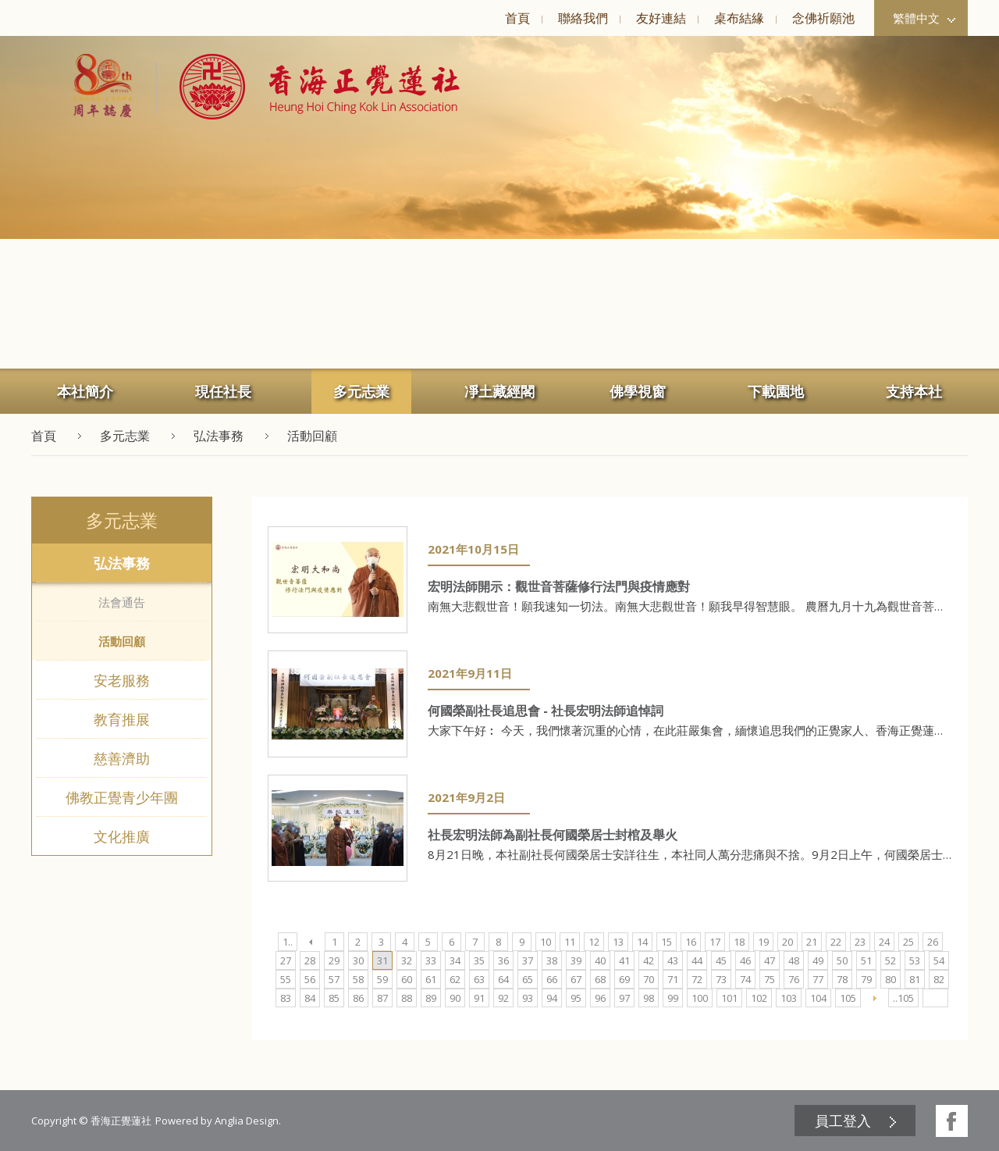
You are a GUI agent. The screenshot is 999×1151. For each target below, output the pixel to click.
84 (309, 998)
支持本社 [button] (914, 391)
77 (817, 979)
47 (769, 960)
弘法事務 (122, 563)
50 (842, 960)
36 (503, 960)
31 (382, 960)
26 (932, 942)
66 (551, 979)
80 (890, 979)
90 (455, 998)
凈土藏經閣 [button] (499, 391)
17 (714, 942)
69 (624, 979)
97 (624, 998)
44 (696, 960)
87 (382, 998)
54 (938, 960)
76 (793, 979)
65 (527, 979)
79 (866, 979)
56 (309, 979)
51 (866, 960)
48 (793, 960)
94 (551, 998)
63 (479, 979)
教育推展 (122, 719)
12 (593, 942)
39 (576, 960)
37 (527, 960)
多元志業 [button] (361, 391)
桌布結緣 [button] (739, 18)
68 (600, 979)
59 (382, 979)
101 (729, 998)
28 (309, 960)
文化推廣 (122, 836)
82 (938, 979)
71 (672, 979)
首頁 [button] (517, 18)
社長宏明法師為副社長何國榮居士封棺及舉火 (552, 835)
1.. (288, 942)
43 (672, 960)
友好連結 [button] (661, 18)
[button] (308, 86)
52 (890, 960)
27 (285, 960)
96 (600, 998)
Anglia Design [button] (247, 1121)
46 (745, 960)
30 (358, 960)
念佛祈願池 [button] (823, 18)
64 (503, 979)
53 (914, 960)
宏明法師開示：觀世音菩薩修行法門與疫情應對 (559, 586)
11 (569, 942)
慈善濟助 (122, 758)
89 (430, 998)
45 (721, 960)
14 (642, 942)
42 (648, 960)
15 (666, 942)
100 (699, 998)
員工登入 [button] (843, 1120)
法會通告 (121, 602)
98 (648, 998)
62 (455, 979)
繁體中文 (924, 18)
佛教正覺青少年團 (122, 797)
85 (334, 998)
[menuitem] (517, 18)
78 (842, 979)
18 (739, 942)
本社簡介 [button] (85, 391)
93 (527, 998)
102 (759, 998)
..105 (903, 998)
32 (406, 960)
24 (884, 942)
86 (358, 998)
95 (576, 998)
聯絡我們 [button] (583, 18)
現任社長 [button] (223, 391)
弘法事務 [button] (219, 436)
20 (787, 942)
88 (406, 998)
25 (908, 942)
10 (545, 942)
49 (817, 960)
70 (648, 979)
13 (618, 942)
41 (624, 960)
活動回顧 (121, 641)
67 (576, 979)
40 (600, 960)
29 (334, 960)
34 (455, 960)
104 (818, 998)
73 (721, 979)
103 (788, 998)
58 (358, 979)
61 (430, 979)
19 (763, 942)
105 (848, 998)
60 (406, 979)
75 (769, 979)
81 (914, 979)
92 (503, 998)
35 (479, 960)
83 (285, 998)
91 (479, 998)
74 (745, 979)
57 (334, 979)
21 (811, 942)
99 (672, 998)
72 (696, 979)
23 (860, 942)
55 (285, 979)
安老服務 (122, 680)
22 (835, 942)
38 (551, 960)
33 (430, 960)
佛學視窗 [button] (638, 391)
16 (690, 942)
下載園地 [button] (776, 391)
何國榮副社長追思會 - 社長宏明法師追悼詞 (545, 710)
